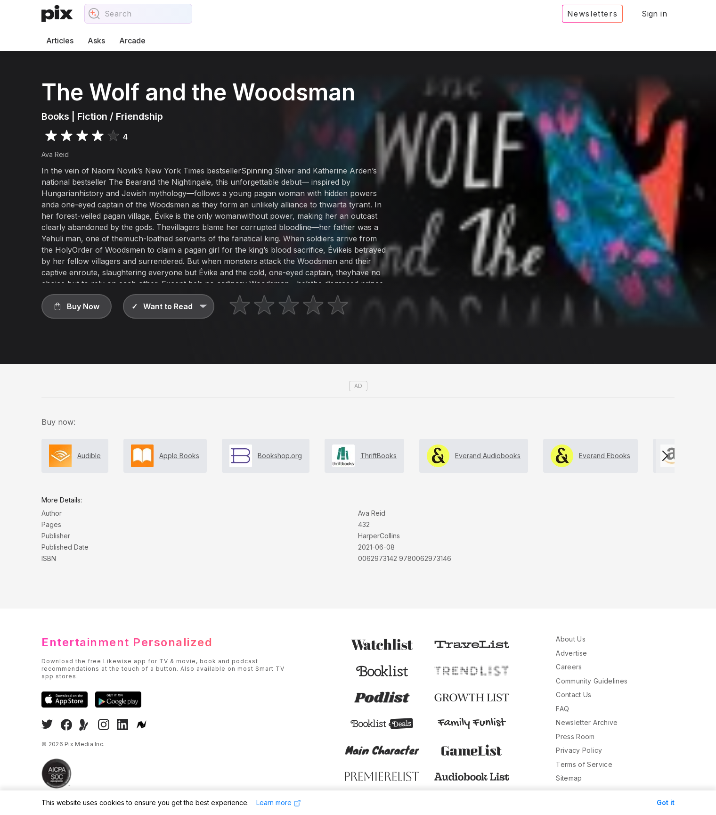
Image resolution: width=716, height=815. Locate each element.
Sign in (654, 13)
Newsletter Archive (587, 722)
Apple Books (179, 456)
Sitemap (569, 778)
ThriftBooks (378, 456)
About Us (571, 639)
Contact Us (574, 695)
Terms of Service (584, 764)
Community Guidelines (591, 681)
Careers (569, 667)
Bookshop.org (280, 456)
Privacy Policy (579, 750)
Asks (96, 40)
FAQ (562, 709)
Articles (59, 40)
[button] (76, 306)
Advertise (571, 653)
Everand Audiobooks (488, 456)
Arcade (132, 40)
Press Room (575, 737)
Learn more (278, 803)
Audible (89, 456)
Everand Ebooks (604, 456)
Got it (666, 803)
